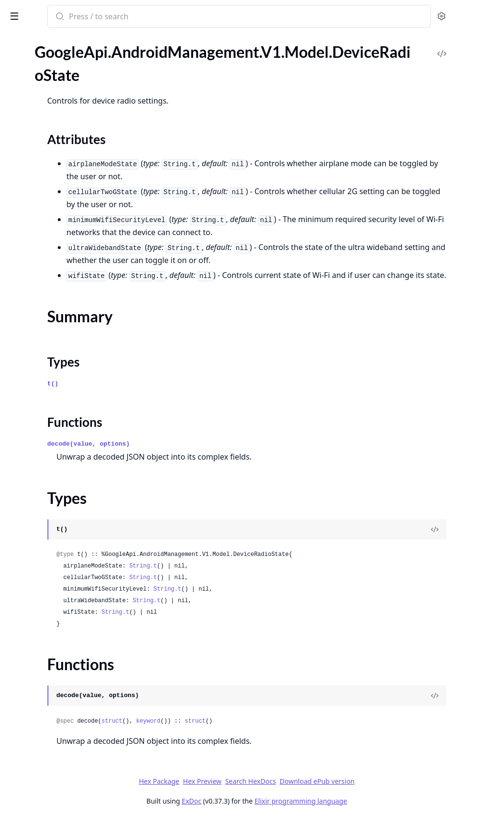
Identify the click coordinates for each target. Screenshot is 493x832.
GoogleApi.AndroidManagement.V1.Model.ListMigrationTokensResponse (68, 611)
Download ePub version (389, 794)
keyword (274, 734)
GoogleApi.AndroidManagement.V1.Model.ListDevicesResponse (68, 572)
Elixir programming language (372, 814)
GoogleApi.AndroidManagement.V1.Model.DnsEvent (68, 195)
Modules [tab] (58, 53)
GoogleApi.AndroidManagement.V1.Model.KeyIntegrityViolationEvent (68, 481)
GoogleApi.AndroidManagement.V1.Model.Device (68, 61)
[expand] (135, 63)
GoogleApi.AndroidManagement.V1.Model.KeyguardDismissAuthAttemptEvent (68, 507)
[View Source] (452, 542)
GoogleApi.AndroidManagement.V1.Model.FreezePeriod (68, 338)
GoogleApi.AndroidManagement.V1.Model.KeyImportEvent (68, 468)
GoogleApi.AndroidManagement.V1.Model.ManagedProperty (68, 754)
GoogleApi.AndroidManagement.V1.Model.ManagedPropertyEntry (68, 767)
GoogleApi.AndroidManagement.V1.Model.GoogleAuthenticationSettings (68, 377)
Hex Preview (274, 794)
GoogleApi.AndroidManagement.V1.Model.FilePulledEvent (68, 312)
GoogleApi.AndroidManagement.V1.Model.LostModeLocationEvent (68, 715)
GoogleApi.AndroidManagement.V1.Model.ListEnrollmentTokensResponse (68, 585)
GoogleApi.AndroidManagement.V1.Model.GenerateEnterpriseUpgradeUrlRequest (68, 351)
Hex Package (231, 794)
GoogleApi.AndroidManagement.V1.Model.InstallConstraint (68, 416)
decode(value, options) (214, 457)
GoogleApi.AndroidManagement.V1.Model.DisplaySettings (68, 182)
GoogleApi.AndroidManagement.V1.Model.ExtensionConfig (68, 286)
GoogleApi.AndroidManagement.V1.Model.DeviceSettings (68, 156)
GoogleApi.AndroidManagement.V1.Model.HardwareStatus (68, 403)
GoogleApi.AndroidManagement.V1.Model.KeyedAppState (68, 494)
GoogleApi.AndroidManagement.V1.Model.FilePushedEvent (68, 325)
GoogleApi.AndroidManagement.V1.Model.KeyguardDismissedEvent (68, 520)
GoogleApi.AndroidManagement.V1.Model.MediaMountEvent (68, 780)
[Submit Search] (185, 17)
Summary (32, 115)
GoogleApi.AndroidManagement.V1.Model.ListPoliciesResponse (68, 637)
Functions (33, 139)
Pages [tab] (17, 53)
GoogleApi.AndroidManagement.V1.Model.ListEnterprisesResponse (68, 598)
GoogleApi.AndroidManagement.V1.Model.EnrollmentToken (68, 247)
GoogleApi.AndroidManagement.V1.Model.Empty (68, 221)
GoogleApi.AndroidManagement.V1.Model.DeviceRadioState (68, 87)
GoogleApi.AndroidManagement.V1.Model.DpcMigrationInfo (68, 208)
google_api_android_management (72, 17)
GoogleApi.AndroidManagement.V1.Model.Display (68, 169)
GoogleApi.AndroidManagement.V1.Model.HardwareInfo (68, 390)
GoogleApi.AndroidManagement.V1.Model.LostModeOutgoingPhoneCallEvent (68, 728)
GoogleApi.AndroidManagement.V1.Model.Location (68, 663)
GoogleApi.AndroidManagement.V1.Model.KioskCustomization (68, 546)
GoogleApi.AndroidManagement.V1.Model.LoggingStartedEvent (68, 689)
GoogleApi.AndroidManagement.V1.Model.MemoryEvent (68, 806)
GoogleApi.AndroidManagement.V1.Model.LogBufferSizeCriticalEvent (68, 676)
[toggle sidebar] (131, 15)
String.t (269, 579)
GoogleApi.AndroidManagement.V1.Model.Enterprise (68, 260)
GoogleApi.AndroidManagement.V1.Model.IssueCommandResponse (68, 429)
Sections (31, 104)
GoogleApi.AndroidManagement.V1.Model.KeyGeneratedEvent (68, 455)
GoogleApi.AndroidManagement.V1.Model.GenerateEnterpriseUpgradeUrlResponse (68, 364)
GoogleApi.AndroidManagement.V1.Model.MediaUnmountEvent (68, 793)
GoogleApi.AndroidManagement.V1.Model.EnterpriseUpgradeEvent (68, 273)
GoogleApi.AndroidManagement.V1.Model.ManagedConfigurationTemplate (68, 741)
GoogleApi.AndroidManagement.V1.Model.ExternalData (68, 299)
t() (178, 396)
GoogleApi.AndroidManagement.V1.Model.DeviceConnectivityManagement (68, 74)
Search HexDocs (322, 794)
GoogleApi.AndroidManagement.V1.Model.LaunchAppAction (68, 559)
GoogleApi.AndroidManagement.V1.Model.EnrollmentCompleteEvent (68, 234)
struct (238, 734)
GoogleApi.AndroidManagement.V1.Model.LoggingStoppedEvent (68, 702)
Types (26, 127)
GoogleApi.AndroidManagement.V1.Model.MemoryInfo (68, 819)
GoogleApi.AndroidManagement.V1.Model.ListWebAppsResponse (68, 650)
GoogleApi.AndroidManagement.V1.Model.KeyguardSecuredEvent (68, 533)
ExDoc (263, 814)
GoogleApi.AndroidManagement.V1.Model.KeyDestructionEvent (68, 442)
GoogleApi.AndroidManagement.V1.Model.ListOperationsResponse (68, 624)
